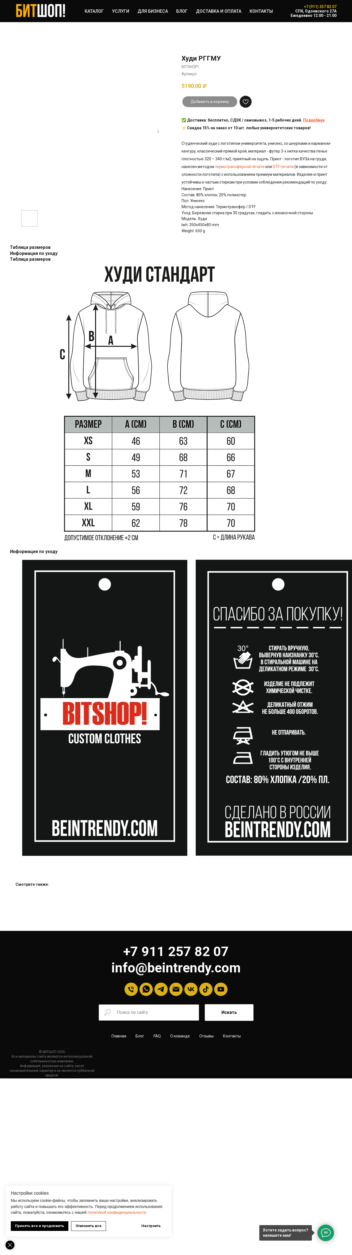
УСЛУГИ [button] (120, 11)
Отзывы (206, 1036)
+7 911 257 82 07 (176, 951)
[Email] (176, 989)
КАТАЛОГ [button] (94, 11)
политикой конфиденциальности (116, 1212)
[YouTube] (220, 989)
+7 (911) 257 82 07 (320, 6)
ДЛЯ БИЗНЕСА (153, 11)
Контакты (232, 1036)
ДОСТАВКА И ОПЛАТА (218, 11)
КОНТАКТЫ (261, 11)
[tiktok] (206, 989)
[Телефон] (131, 989)
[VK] (191, 989)
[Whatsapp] (146, 989)
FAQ (157, 1036)
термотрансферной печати (240, 166)
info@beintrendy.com (176, 968)
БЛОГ (182, 11)
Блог (140, 1036)
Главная (119, 1036)
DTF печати (283, 166)
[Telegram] (161, 989)
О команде (180, 1036)
